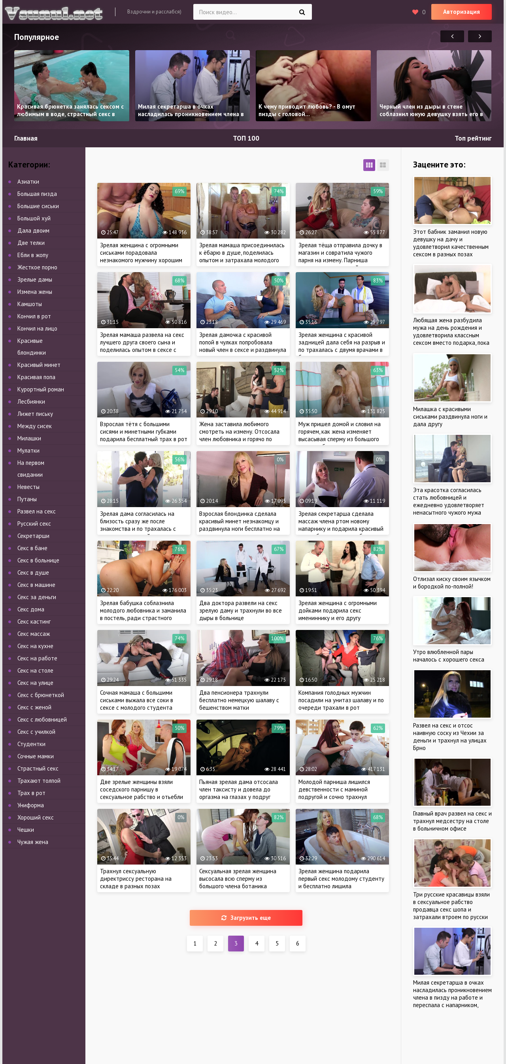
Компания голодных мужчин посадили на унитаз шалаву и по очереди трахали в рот (341, 700)
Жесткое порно (37, 267)
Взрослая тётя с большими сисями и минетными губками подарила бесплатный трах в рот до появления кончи (143, 435)
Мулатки (28, 450)
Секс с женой (34, 707)
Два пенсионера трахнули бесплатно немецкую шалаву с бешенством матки (239, 700)
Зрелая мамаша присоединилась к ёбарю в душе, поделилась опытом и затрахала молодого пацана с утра (242, 256)
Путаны (27, 499)
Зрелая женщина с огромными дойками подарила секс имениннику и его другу (337, 610)
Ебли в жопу (32, 255)
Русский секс (34, 523)
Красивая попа (36, 377)
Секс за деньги (36, 597)
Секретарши (33, 536)
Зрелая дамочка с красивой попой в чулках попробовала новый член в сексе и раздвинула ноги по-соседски (242, 346)
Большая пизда (37, 193)
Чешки (25, 829)
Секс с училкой (36, 731)
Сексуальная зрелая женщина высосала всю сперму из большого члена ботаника (237, 878)
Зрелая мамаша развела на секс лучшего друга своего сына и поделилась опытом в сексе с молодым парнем (142, 346)
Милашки (29, 438)
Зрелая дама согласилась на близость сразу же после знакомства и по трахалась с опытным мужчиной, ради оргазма (138, 528)
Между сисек (34, 426)
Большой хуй (34, 218)
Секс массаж (33, 633)
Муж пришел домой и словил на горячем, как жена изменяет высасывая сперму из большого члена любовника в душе (339, 435)
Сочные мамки (35, 756)
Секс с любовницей (42, 719)
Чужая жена (32, 842)
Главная (26, 138)
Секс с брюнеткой (40, 695)
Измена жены (34, 291)
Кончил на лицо (37, 328)
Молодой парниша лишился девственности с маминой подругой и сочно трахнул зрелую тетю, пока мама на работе (334, 797)
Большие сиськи (38, 206)
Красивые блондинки (31, 346)
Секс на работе (37, 658)
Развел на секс (36, 511)
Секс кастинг (34, 621)
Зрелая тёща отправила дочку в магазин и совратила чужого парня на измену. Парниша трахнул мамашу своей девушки (340, 256)
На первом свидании (30, 468)
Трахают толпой (38, 780)
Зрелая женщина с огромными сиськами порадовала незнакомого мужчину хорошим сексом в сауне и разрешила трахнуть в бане (141, 260)
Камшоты (29, 304)
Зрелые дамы (34, 279)
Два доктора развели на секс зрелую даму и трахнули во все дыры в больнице (240, 610)
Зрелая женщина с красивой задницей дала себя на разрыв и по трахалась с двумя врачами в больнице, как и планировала (341, 346)
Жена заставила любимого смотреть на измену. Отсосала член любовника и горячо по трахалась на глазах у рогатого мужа (240, 439)
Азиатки (28, 181)
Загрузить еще (246, 917)
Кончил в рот (34, 316)
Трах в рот (31, 793)
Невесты (28, 487)
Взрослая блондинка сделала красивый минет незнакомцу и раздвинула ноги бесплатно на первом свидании (239, 525)
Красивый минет (38, 364)
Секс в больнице (38, 560)
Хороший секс (35, 817)
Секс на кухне (35, 646)
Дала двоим (33, 230)
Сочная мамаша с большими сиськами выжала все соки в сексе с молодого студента (136, 700)
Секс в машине (36, 584)
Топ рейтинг (473, 138)
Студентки (31, 744)
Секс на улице (35, 682)
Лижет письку (35, 413)
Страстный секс (38, 768)
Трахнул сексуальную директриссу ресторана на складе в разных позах (136, 878)
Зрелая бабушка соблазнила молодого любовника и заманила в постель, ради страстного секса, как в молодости (143, 614)
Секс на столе (35, 670)
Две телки (31, 242)
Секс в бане (32, 548)
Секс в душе (33, 572)
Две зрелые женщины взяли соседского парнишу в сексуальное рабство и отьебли (141, 789)
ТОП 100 (246, 138)
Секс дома (30, 609)
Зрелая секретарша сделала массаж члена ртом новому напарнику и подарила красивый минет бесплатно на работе (340, 525)
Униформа (30, 805)
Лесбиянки (31, 401)
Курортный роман (40, 389)
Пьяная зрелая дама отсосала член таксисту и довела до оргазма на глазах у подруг (238, 789)
